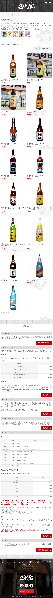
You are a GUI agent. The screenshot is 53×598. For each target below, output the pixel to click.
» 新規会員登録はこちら (44, 343)
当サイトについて (7, 562)
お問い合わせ (26, 564)
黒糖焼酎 (11, 15)
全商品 (2, 15)
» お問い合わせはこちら (44, 550)
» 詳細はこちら (46, 395)
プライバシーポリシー (20, 562)
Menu (50, 2)
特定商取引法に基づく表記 (36, 562)
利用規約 (48, 562)
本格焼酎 (6, 15)
